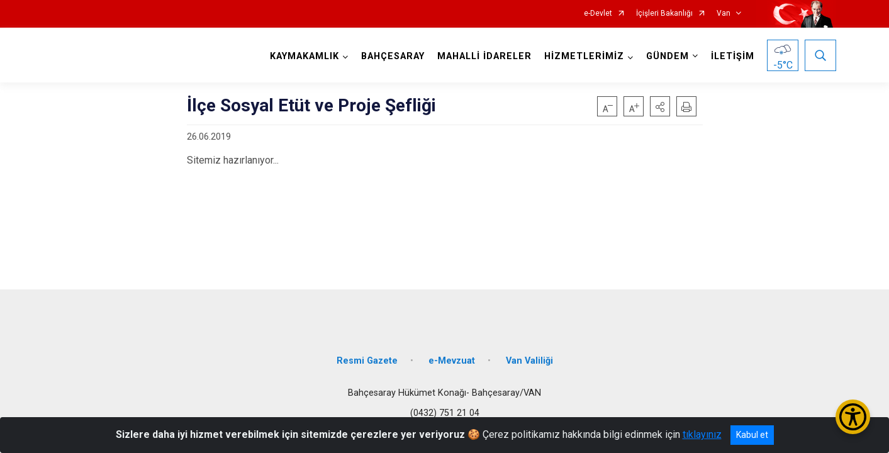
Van (723, 13)
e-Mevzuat (451, 360)
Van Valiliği (529, 360)
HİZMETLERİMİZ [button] (584, 56)
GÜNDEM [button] (667, 56)
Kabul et (752, 435)
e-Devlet (598, 13)
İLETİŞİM (732, 56)
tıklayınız (702, 434)
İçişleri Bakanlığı (664, 13)
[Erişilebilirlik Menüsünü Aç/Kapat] (853, 417)
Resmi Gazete (367, 360)
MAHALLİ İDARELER (484, 56)
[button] (660, 106)
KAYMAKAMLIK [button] (304, 56)
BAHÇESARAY (393, 56)
